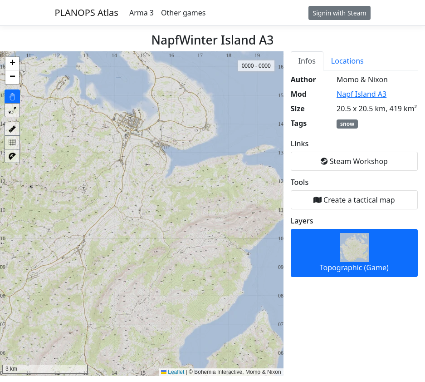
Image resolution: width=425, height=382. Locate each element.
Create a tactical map (354, 200)
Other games (183, 13)
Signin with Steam (339, 13)
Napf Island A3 (361, 94)
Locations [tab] (347, 61)
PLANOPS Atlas (86, 12)
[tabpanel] (354, 176)
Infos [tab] (307, 61)
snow (347, 124)
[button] (12, 63)
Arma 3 (141, 13)
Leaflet (172, 372)
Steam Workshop (354, 161)
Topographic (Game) (354, 253)
